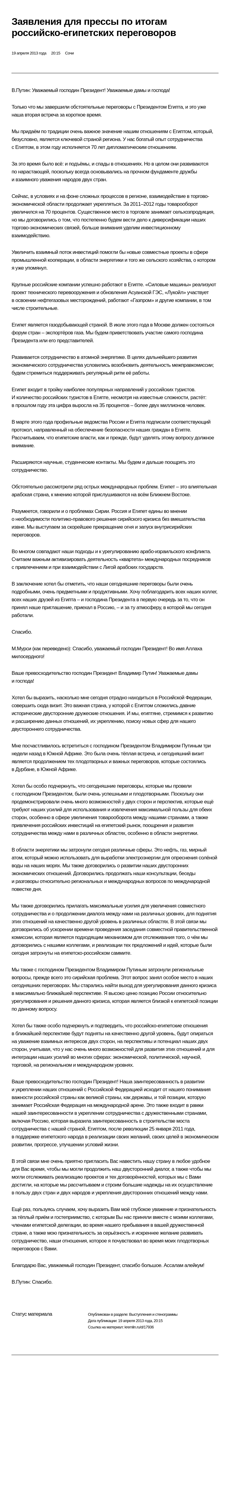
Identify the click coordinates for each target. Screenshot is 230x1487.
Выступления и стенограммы (153, 1314)
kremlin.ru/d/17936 (139, 1327)
